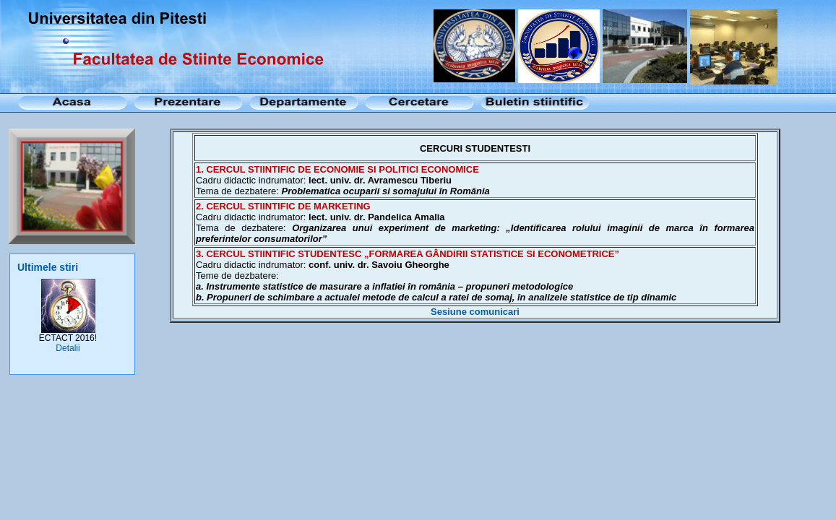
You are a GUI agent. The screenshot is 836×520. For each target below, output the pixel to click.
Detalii (67, 348)
